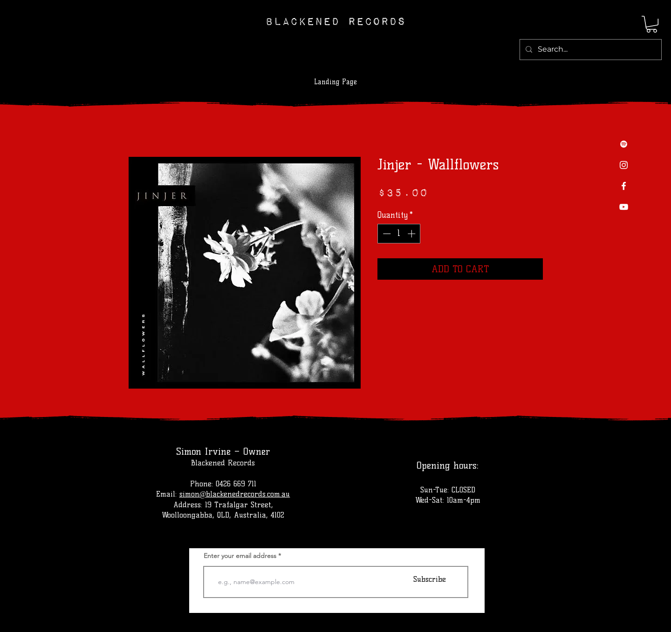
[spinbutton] (399, 233)
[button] (652, 24)
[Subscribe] (430, 579)
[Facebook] (623, 186)
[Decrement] (386, 233)
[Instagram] (623, 165)
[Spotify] (623, 144)
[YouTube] (623, 207)
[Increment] (412, 233)
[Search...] (590, 50)
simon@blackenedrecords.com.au (234, 494)
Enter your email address (240, 555)
